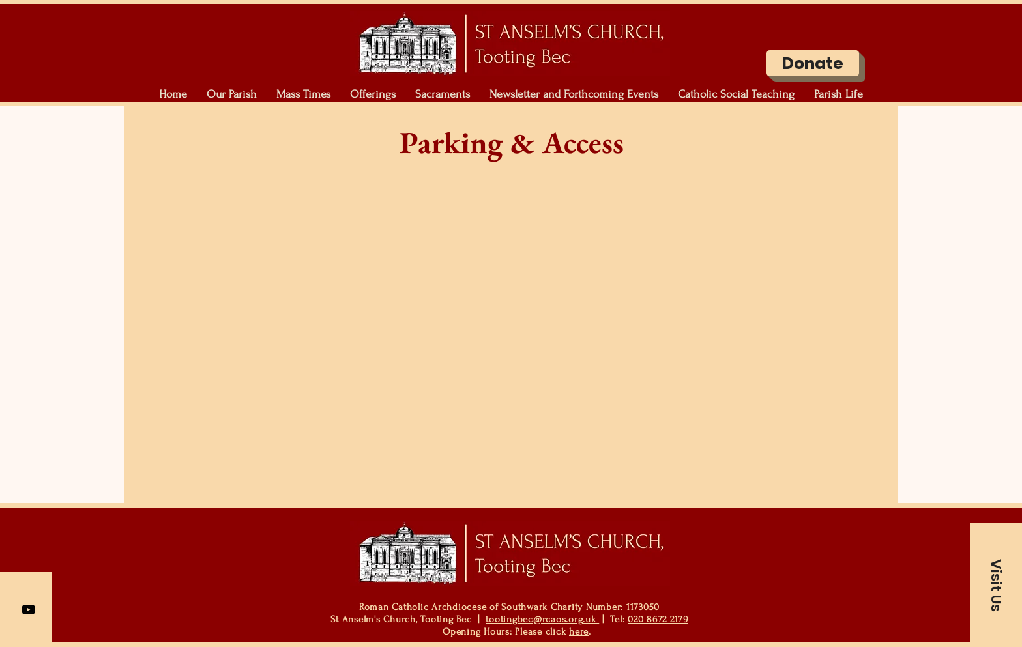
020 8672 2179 (658, 619)
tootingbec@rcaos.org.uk (542, 619)
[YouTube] (28, 609)
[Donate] (812, 63)
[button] (232, 94)
